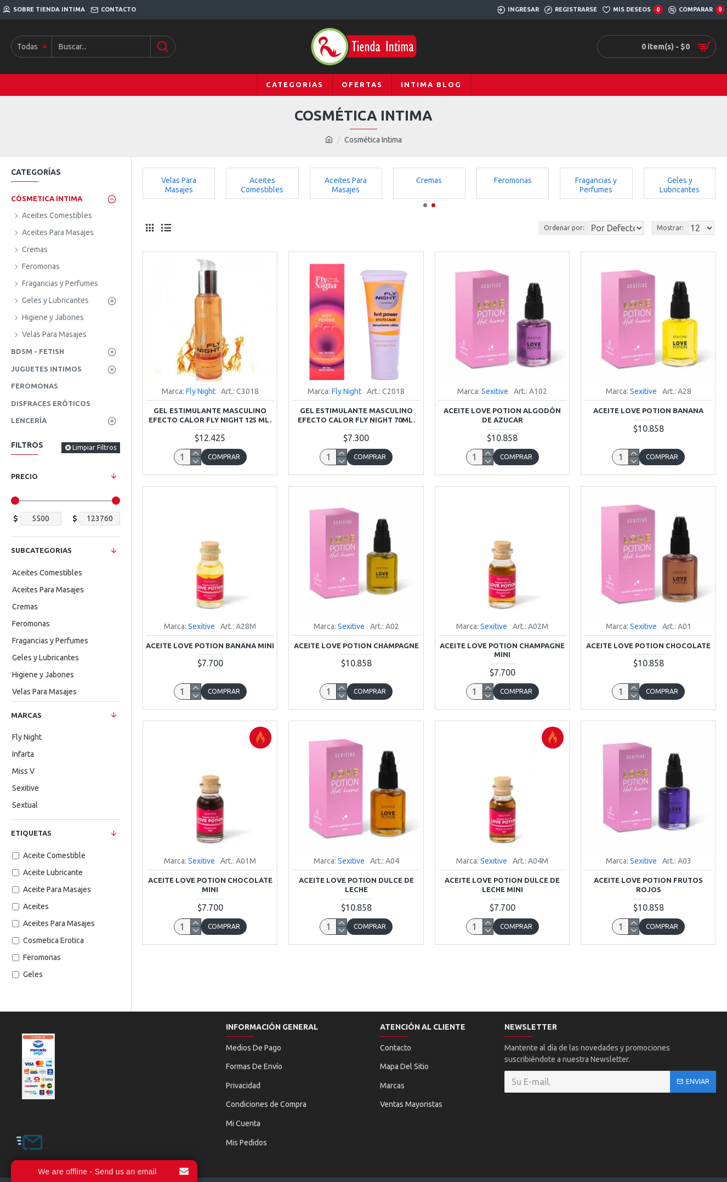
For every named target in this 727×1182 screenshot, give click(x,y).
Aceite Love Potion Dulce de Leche (356, 884)
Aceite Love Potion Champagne (356, 645)
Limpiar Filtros (94, 447)
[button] (425, 205)
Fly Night (200, 391)
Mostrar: (673, 227)
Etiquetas (31, 833)
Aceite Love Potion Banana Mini (210, 645)
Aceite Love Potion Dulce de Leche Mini (502, 884)
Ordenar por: (537, 227)
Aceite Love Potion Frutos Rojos (648, 884)
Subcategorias (41, 550)
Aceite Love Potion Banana (648, 410)
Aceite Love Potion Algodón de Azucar (502, 415)
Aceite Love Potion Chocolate (648, 645)
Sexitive (494, 391)
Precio (24, 476)
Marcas (26, 715)
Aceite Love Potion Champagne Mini (502, 650)
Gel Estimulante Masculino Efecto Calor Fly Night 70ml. (356, 415)
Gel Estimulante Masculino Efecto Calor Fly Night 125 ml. (210, 415)
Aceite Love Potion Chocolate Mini (210, 884)
